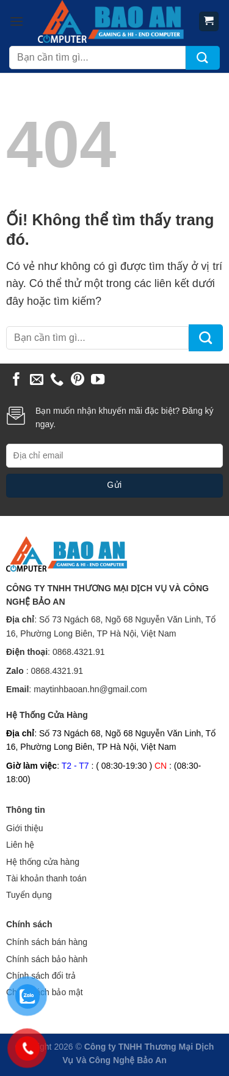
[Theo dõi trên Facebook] (16, 380)
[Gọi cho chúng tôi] (57, 380)
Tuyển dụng (29, 895)
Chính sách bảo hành (46, 959)
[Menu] (16, 21)
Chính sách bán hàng (46, 942)
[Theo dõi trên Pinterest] (77, 380)
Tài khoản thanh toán (46, 878)
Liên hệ (20, 845)
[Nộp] (203, 58)
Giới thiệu (24, 828)
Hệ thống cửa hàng (42, 862)
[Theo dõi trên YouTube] (97, 380)
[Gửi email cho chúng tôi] (36, 380)
